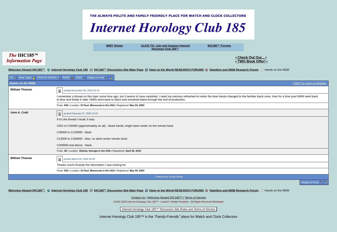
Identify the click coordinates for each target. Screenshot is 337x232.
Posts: (62, 105)
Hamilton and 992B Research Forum (234, 69)
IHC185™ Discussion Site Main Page (118, 69)
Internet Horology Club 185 (69, 69)
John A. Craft (19, 112)
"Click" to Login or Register (309, 83)
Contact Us (138, 197)
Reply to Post (310, 182)
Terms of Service (195, 197)
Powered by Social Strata (169, 176)
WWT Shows (114, 45)
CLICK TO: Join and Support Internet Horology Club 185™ (165, 47)
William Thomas (21, 89)
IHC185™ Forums (219, 45)
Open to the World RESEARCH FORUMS (176, 69)
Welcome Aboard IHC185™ (27, 69)
